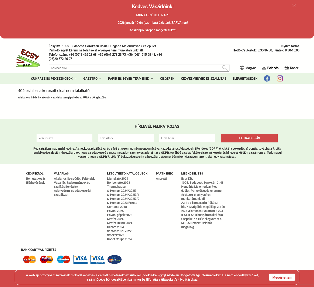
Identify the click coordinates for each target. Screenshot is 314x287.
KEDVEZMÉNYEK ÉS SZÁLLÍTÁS (203, 78)
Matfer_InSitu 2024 (119, 223)
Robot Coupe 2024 (119, 239)
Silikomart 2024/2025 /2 (123, 199)
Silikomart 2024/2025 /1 (123, 195)
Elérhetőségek (35, 182)
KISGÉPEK (167, 78)
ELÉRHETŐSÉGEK (245, 78)
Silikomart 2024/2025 (121, 191)
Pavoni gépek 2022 (119, 215)
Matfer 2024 (115, 219)
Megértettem (282, 277)
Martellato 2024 (117, 178)
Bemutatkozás (35, 178)
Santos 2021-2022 (119, 231)
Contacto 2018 (117, 207)
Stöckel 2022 (115, 235)
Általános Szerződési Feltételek (74, 178)
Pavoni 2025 (115, 211)
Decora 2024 (115, 227)
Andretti (161, 178)
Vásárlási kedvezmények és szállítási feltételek (72, 184)
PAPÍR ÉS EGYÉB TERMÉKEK (128, 78)
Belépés (273, 68)
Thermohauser (116, 187)
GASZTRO (90, 78)
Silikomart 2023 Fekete (122, 203)
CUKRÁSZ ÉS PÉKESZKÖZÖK (52, 78)
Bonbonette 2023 (118, 182)
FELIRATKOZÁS (249, 138)
